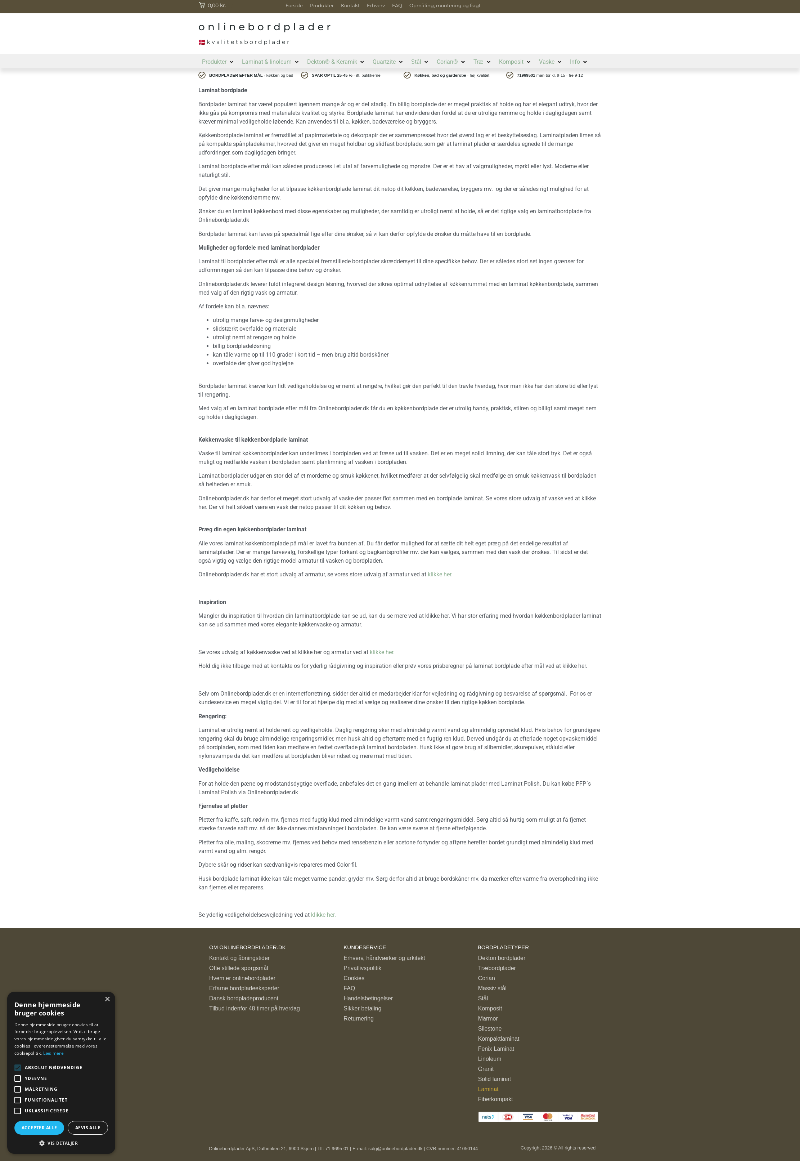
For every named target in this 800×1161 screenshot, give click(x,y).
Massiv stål (492, 988)
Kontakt (350, 5)
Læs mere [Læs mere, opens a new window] (53, 1053)
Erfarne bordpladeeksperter (244, 988)
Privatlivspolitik (362, 968)
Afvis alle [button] (87, 1128)
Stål (483, 998)
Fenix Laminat (496, 1049)
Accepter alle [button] (39, 1128)
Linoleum (490, 1059)
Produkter (322, 5)
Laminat (488, 1089)
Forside (294, 5)
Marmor (488, 1018)
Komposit (490, 1008)
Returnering (358, 1018)
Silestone (490, 1029)
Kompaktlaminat (499, 1039)
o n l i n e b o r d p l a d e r (264, 27)
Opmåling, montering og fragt (445, 5)
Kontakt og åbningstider (239, 958)
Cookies (353, 978)
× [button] (107, 999)
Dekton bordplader (502, 958)
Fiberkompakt (495, 1099)
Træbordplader (497, 968)
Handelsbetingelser (368, 998)
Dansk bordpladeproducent (243, 998)
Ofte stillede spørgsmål (238, 968)
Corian (486, 978)
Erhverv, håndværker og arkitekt (384, 958)
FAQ (397, 5)
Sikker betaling (362, 1008)
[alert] (61, 1073)
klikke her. (441, 574)
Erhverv (376, 5)
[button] (218, 62)
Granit (486, 1069)
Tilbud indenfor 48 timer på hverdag (254, 1008)
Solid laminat (494, 1079)
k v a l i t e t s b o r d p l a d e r (243, 42)
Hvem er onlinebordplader (242, 978)
